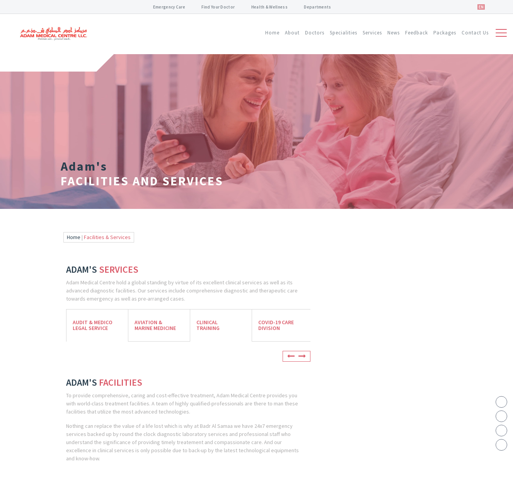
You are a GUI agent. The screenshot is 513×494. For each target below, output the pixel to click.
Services (372, 32)
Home (272, 32)
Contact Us (475, 32)
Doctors (314, 32)
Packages (444, 32)
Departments (317, 7)
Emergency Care (169, 7)
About (292, 32)
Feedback (416, 32)
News (393, 32)
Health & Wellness (269, 7)
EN (481, 7)
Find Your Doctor (218, 7)
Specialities (343, 32)
